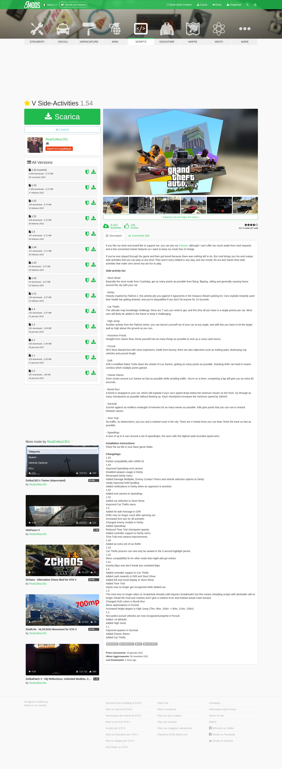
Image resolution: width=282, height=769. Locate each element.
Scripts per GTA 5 (115, 728)
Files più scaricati (167, 721)
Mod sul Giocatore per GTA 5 (122, 734)
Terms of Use (216, 715)
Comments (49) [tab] (138, 235)
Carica (202, 4)
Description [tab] (114, 235)
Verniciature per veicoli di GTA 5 (123, 715)
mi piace (134, 228)
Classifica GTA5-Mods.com (172, 734)
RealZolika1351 (57, 139)
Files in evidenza (166, 709)
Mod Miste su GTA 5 (117, 747)
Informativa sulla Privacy (222, 709)
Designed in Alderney (36, 701)
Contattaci (214, 703)
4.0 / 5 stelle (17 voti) (248, 228)
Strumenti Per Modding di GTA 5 (124, 703)
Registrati (234, 4)
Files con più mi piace (169, 715)
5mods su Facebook (222, 734)
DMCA (212, 721)
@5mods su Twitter (221, 728)
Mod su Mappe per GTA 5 (120, 740)
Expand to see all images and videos (180, 217)
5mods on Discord (221, 740)
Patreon (183, 245)
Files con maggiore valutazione (174, 728)
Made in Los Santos (35, 705)
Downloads (116, 228)
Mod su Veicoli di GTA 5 (119, 709)
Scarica (62, 117)
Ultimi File (162, 703)
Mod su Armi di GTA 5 (118, 721)
